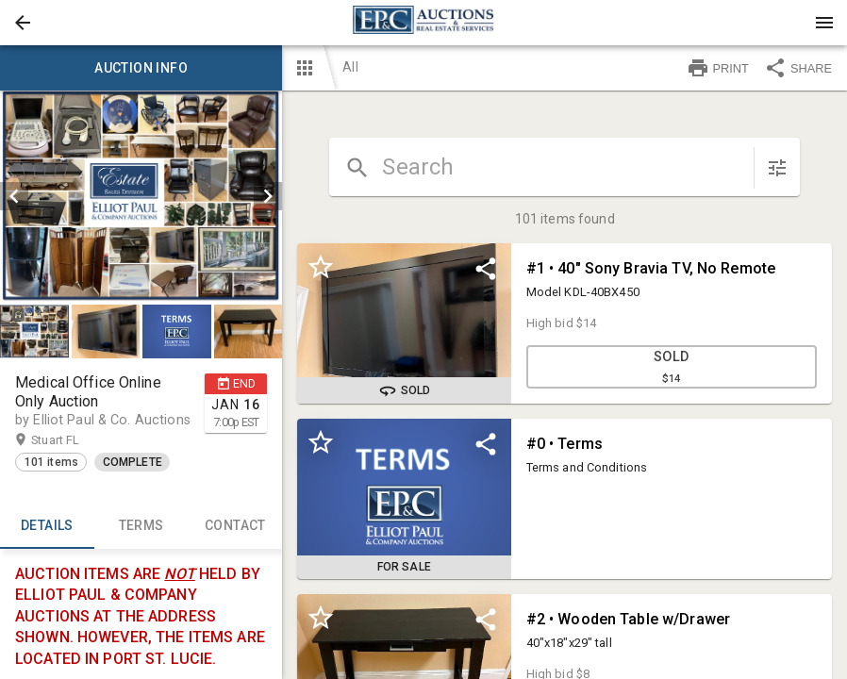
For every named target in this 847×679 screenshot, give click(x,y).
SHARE (798, 68)
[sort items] (777, 168)
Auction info (141, 68)
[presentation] (423, 23)
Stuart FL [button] (73, 440)
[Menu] (824, 22)
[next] (268, 196)
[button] (22, 22)
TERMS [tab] (141, 526)
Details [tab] (47, 526)
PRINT (718, 68)
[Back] (22, 22)
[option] (141, 196)
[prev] (14, 196)
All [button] (349, 67)
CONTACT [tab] (236, 526)
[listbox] (141, 196)
